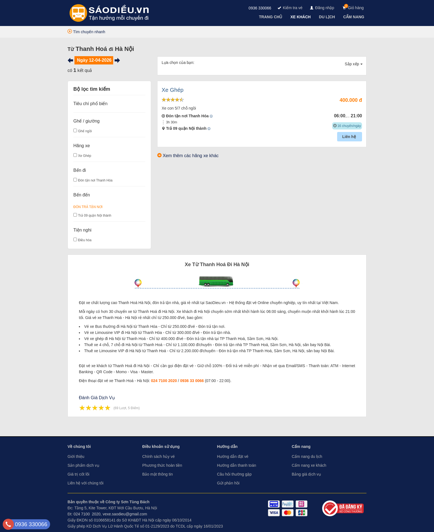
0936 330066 (260, 8)
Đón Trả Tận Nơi (87, 207)
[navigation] (271, 16)
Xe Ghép (84, 156)
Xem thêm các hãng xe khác (191, 155)
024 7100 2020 (164, 380)
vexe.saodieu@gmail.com (125, 514)
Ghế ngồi (85, 131)
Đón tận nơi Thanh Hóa (95, 180)
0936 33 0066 (192, 380)
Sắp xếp (354, 64)
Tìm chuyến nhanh (86, 32)
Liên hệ (349, 136)
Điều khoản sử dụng (161, 446)
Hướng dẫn (227, 446)
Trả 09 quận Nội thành (94, 215)
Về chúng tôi (79, 446)
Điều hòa (84, 240)
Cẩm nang (301, 446)
